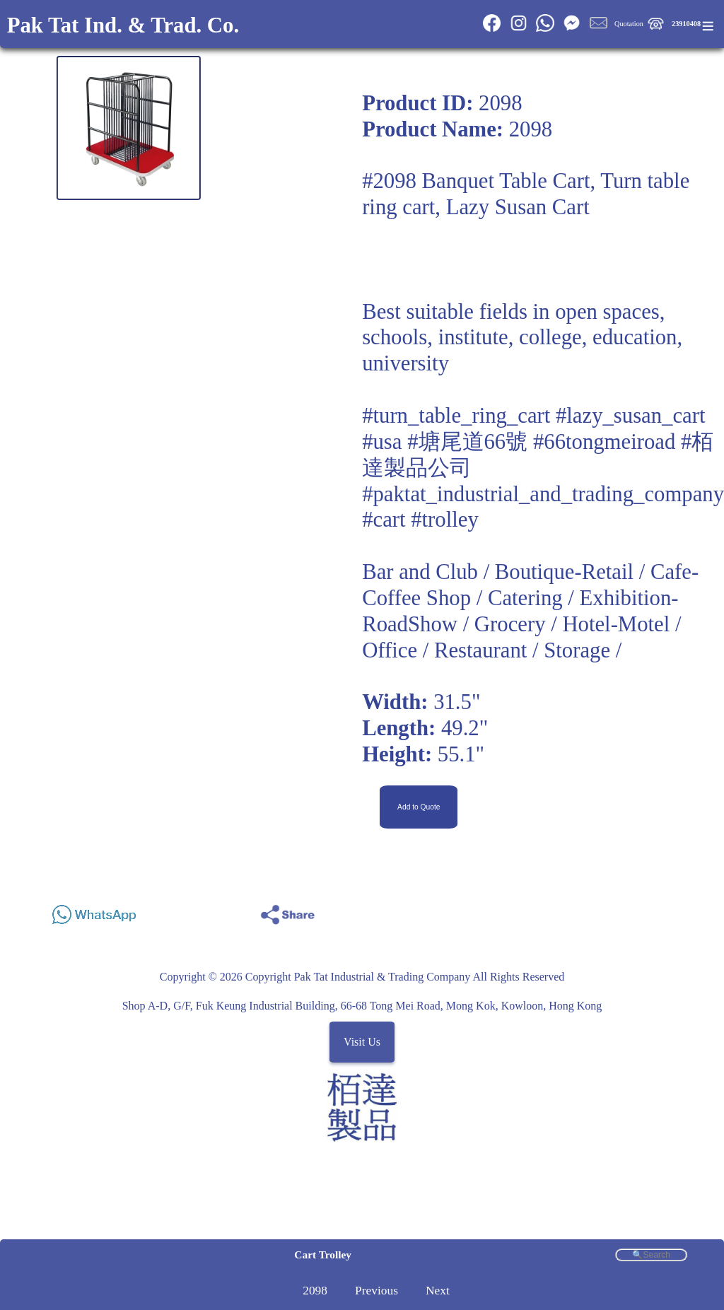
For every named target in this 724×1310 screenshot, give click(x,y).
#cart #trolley (420, 520)
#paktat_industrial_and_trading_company (543, 494)
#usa (382, 442)
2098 (315, 1290)
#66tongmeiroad (604, 442)
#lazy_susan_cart (631, 416)
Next (438, 1290)
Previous (376, 1290)
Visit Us (362, 1042)
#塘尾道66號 (467, 442)
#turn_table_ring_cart (456, 416)
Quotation (628, 24)
